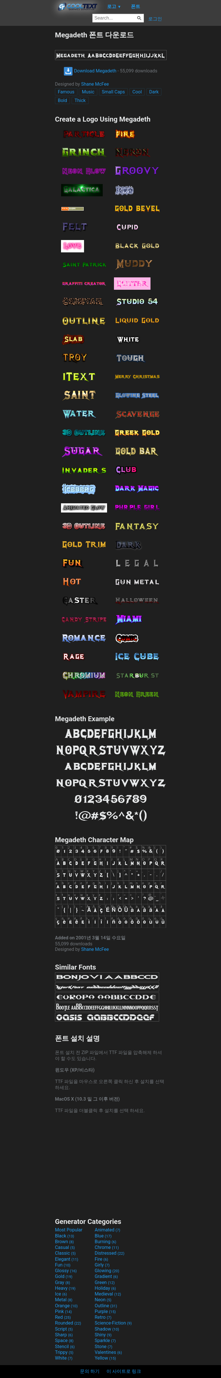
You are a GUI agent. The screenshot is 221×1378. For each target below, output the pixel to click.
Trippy (64, 1352)
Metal (64, 1299)
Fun (63, 1265)
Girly (102, 1265)
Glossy (66, 1270)
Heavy (65, 1288)
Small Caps (113, 92)
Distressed (109, 1253)
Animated (107, 1230)
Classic (65, 1253)
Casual (65, 1247)
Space (64, 1340)
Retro (103, 1317)
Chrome (107, 1247)
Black (64, 1236)
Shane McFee (95, 84)
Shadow (107, 1329)
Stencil (65, 1346)
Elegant (66, 1259)
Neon (103, 1299)
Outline (106, 1305)
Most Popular (69, 1230)
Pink (63, 1311)
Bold (62, 100)
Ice (61, 1294)
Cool (137, 92)
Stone (103, 1346)
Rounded (68, 1323)
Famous (66, 92)
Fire (101, 1259)
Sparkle (105, 1340)
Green (105, 1282)
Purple (105, 1311)
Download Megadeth (90, 71)
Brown (64, 1241)
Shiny (103, 1334)
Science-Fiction (113, 1323)
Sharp (64, 1334)
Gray (62, 1282)
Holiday (105, 1288)
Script (64, 1329)
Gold (64, 1276)
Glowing (107, 1270)
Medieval (108, 1294)
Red (63, 1317)
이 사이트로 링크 (123, 1371)
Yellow (105, 1358)
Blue (103, 1236)
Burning (105, 1241)
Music (88, 92)
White (64, 1358)
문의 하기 (90, 1371)
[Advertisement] (27, 116)
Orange (66, 1305)
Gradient (106, 1276)
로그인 (155, 19)
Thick (80, 100)
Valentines (108, 1352)
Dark (154, 92)
